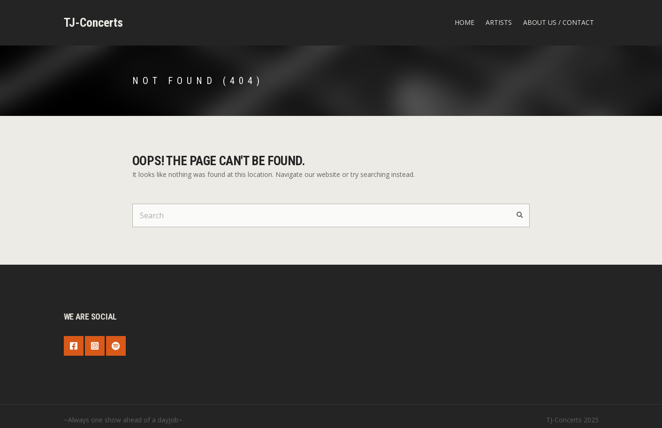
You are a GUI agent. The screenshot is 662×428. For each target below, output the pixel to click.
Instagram (95, 346)
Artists (499, 22)
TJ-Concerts (93, 22)
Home (464, 22)
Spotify (116, 346)
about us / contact (558, 22)
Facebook (74, 346)
